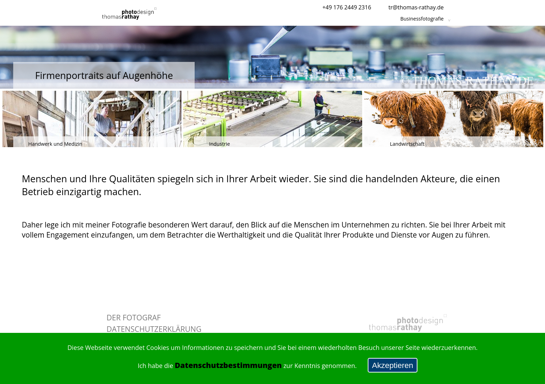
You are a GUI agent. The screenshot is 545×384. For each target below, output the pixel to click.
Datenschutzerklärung (154, 329)
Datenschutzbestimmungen (228, 365)
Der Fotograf (134, 317)
